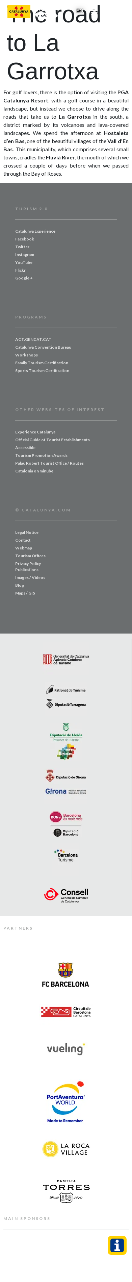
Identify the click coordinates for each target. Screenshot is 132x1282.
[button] (94, 12)
